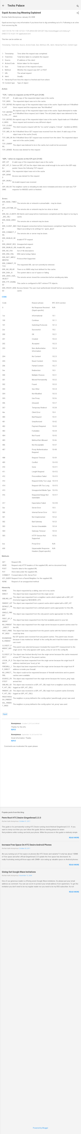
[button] (77, 13)
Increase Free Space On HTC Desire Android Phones (27, 845)
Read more (74, 838)
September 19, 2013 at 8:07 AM (32, 734)
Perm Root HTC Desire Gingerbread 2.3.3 (21, 817)
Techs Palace (15, 5)
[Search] (77, 6)
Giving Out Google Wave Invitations (19, 872)
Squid (5, 714)
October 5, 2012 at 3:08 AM (30, 723)
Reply (13, 730)
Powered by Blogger (40, 1128)
